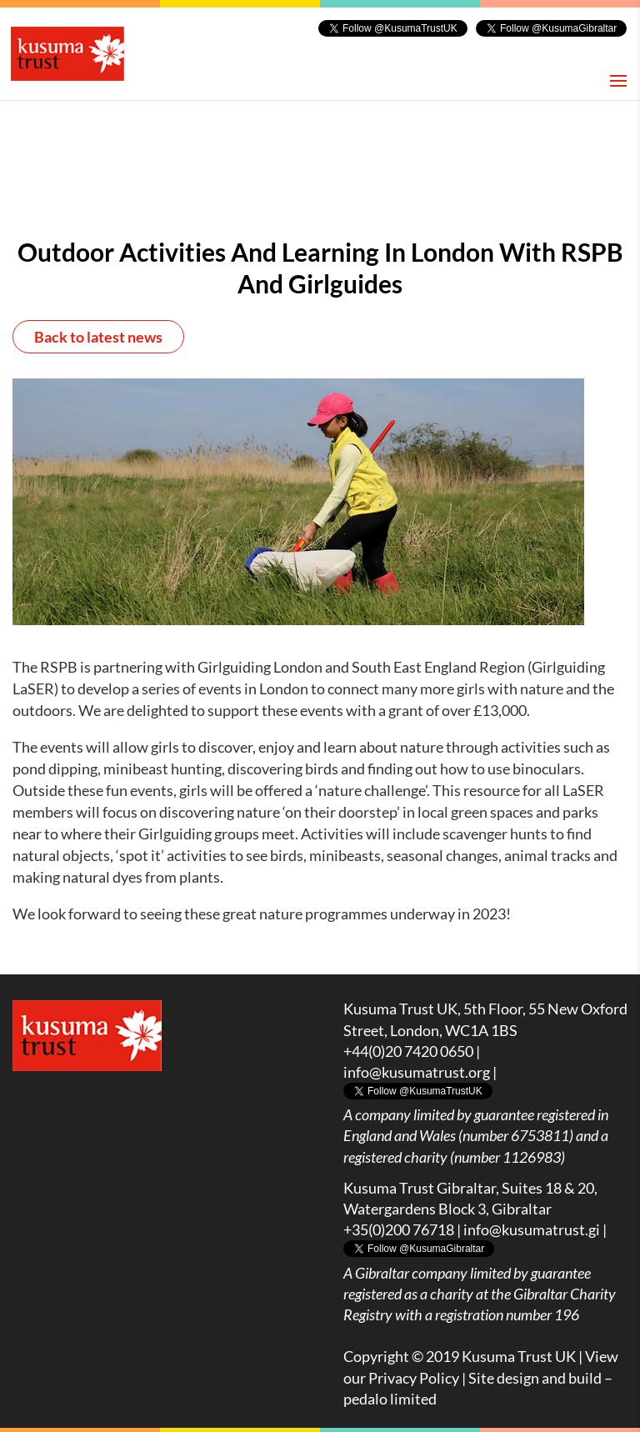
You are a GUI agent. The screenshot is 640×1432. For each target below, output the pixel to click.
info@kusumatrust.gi (531, 1229)
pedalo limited (390, 1398)
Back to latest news (98, 337)
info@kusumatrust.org (416, 1072)
